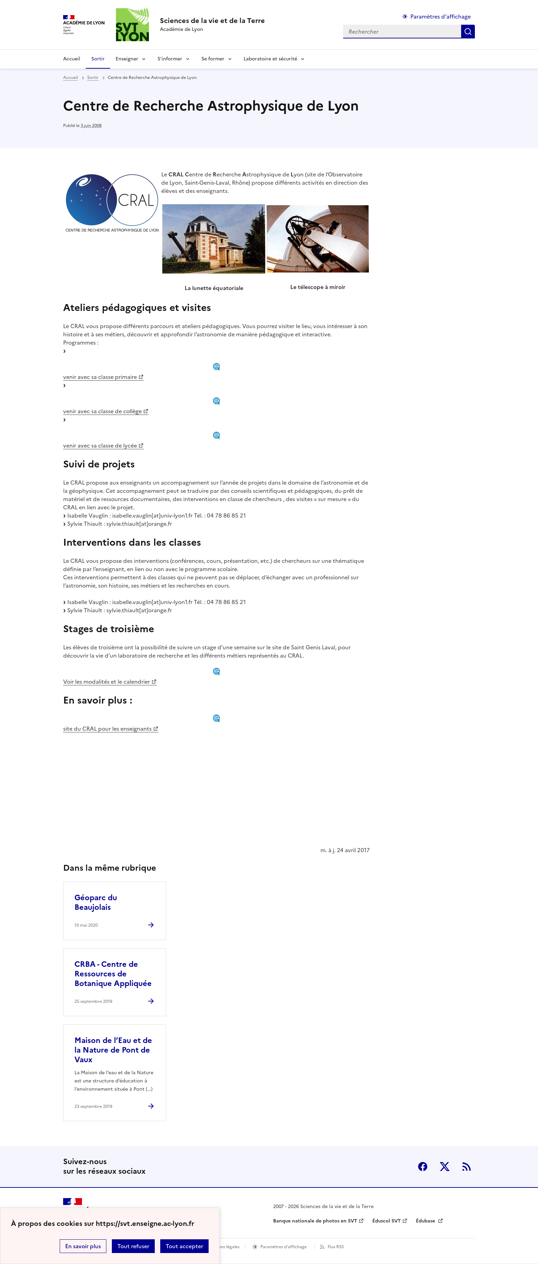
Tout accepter (184, 1246)
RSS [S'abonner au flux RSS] (466, 1166)
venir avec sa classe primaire (100, 377)
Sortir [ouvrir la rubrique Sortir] (92, 77)
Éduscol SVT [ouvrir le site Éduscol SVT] (386, 1221)
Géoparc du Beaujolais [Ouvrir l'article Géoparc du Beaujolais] (95, 902)
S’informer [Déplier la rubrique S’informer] (169, 58)
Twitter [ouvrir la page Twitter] (444, 1166)
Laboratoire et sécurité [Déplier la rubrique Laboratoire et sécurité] (270, 58)
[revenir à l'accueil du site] (212, 20)
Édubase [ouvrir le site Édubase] (426, 1221)
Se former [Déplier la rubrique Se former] (212, 58)
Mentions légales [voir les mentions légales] (223, 1247)
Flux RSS (336, 1247)
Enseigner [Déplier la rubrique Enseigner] (127, 58)
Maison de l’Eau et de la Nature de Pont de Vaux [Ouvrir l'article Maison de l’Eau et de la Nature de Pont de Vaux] (113, 1050)
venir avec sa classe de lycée (100, 445)
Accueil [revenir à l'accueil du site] (71, 58)
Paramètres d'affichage (283, 1247)
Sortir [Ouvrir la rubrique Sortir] (98, 58)
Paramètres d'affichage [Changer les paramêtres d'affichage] (440, 16)
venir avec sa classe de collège (102, 411)
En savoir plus (83, 1246)
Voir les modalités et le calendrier (106, 681)
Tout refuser (133, 1246)
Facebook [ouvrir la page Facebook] (422, 1166)
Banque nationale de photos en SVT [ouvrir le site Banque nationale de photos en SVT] (315, 1221)
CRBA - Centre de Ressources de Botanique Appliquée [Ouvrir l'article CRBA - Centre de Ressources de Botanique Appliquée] (113, 974)
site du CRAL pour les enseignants (107, 728)
